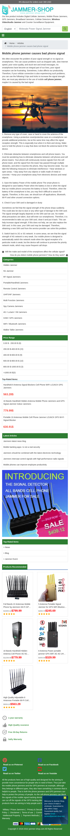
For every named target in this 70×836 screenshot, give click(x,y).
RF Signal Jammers (12, 277)
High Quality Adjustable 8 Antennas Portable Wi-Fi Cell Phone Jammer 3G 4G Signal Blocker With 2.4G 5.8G (16, 699)
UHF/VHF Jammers (11, 294)
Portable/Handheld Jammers (15, 283)
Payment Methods (31, 815)
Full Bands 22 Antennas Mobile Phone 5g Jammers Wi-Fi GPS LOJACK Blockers (16, 606)
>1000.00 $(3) (9, 372)
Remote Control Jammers (14, 288)
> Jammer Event (10, 559)
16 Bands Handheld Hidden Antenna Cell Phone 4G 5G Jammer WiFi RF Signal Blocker (17, 652)
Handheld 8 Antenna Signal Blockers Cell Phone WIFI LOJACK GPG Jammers (33, 386)
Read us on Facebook (48, 764)
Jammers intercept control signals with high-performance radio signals (33, 459)
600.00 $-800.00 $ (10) (13, 361)
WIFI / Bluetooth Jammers (14, 324)
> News (6, 547)
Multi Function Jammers (13, 300)
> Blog (6, 553)
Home (12, 43)
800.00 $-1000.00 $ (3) (13, 367)
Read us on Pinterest (13, 764)
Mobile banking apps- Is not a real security (21, 447)
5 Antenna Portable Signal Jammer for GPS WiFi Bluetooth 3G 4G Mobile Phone (52, 606)
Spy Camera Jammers (13, 306)
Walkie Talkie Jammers (13, 330)
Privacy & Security (35, 809)
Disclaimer (14, 812)
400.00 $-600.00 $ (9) (12, 355)
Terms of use (28, 812)
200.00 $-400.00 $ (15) (13, 349)
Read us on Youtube (47, 773)
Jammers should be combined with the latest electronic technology (32, 453)
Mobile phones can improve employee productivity (25, 465)
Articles (20, 43)
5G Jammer (8, 271)
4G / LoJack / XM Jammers (15, 312)
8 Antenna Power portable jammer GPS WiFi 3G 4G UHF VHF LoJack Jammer (51, 652)
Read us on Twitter (12, 773)
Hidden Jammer (10, 265)
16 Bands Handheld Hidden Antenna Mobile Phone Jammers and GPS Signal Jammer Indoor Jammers (34, 402)
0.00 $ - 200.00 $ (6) (12, 343)
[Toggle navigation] (3, 35)
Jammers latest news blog (14, 441)
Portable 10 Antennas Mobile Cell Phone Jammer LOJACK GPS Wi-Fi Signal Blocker (33, 418)
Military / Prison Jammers (14, 809)
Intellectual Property (12, 815)
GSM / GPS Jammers (12, 318)
